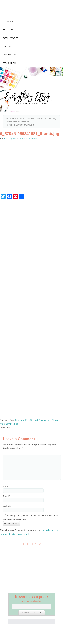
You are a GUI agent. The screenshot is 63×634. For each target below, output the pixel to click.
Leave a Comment (28, 138)
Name (6, 486)
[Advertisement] (31, 310)
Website (7, 506)
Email (6, 496)
